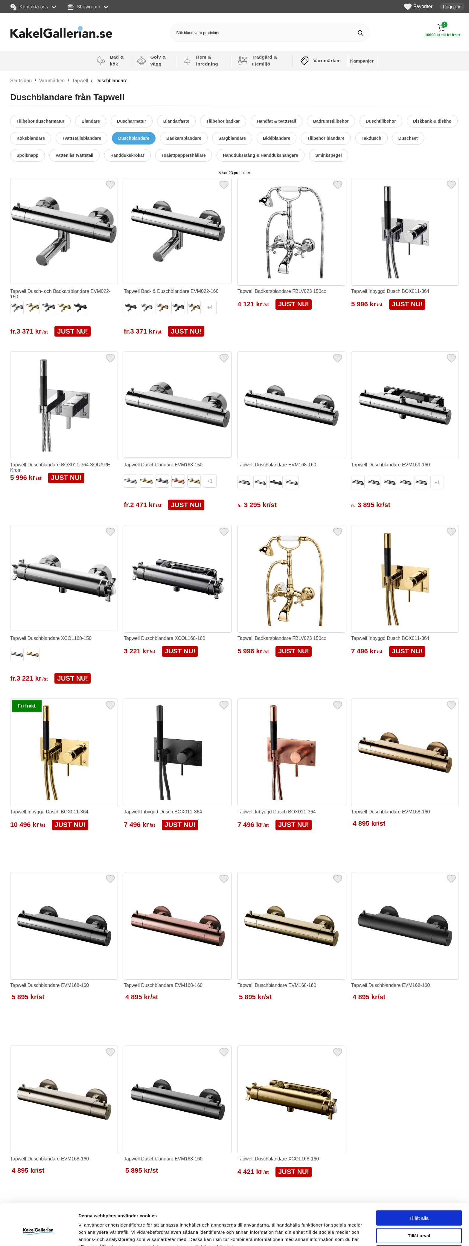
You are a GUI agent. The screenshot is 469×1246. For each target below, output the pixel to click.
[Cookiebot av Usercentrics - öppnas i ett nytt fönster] (39, 1234)
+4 (209, 307)
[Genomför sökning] (360, 33)
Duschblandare (111, 80)
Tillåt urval (419, 1204)
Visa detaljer (325, 1234)
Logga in (452, 6)
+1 (209, 480)
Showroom (84, 7)
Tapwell (80, 80)
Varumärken (52, 80)
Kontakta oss (29, 7)
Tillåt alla (419, 1186)
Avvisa (419, 1221)
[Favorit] (110, 184)
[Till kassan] (443, 30)
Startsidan (21, 80)
